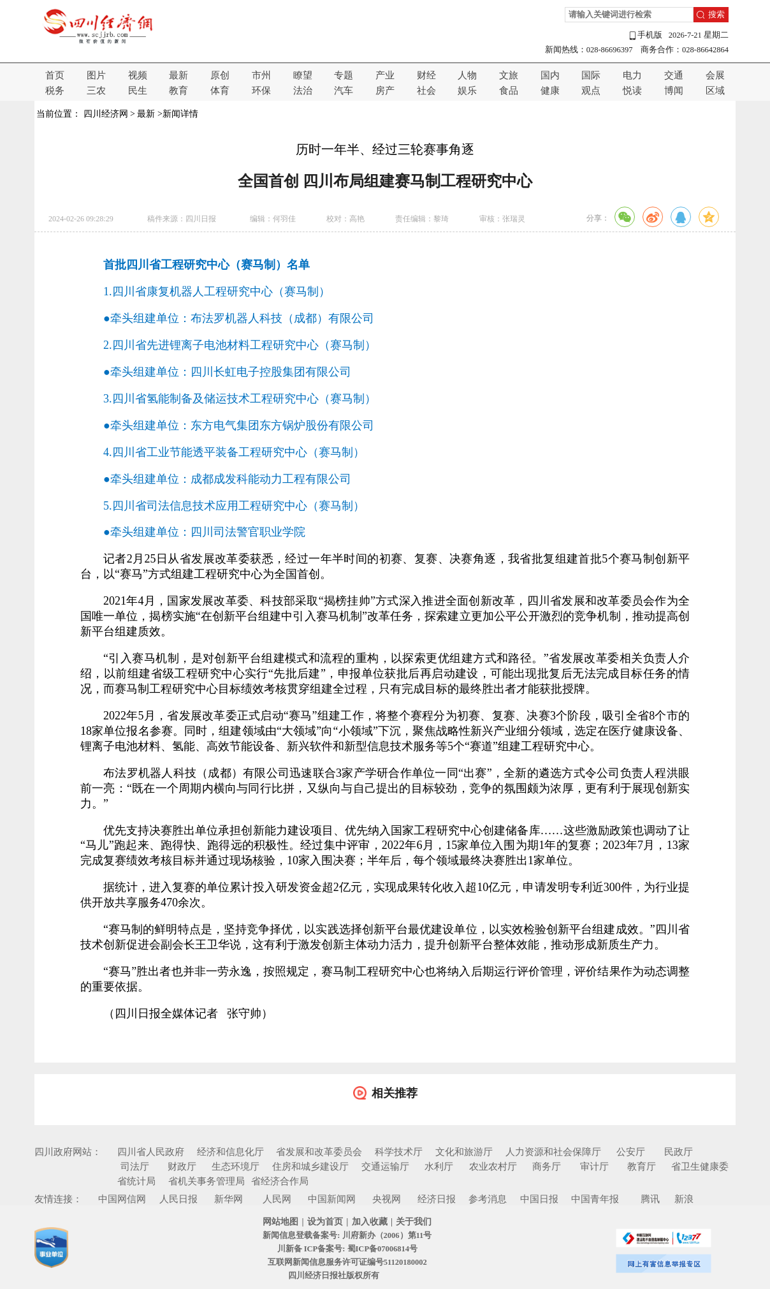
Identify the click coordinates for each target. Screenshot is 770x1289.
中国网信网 (122, 1199)
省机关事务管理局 (206, 1181)
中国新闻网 (332, 1199)
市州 (261, 75)
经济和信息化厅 (230, 1152)
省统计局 (136, 1181)
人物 (467, 75)
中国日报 (539, 1199)
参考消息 (488, 1199)
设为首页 (325, 1221)
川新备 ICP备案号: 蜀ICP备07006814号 (347, 1248)
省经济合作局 (280, 1181)
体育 (219, 90)
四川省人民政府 (150, 1152)
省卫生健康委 (700, 1166)
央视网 (386, 1199)
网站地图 (280, 1221)
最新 (178, 75)
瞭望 (302, 75)
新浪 (684, 1199)
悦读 (632, 90)
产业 (385, 75)
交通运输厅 (385, 1166)
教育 (178, 90)
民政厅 (678, 1152)
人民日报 (178, 1199)
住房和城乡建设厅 (310, 1166)
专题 (343, 75)
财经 (426, 75)
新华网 (228, 1199)
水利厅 (439, 1166)
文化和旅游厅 (464, 1152)
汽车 (343, 90)
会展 (715, 75)
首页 (54, 75)
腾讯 (650, 1199)
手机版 (645, 35)
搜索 (716, 14)
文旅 (508, 75)
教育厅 (641, 1166)
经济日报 (437, 1199)
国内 (550, 75)
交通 (673, 75)
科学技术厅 (399, 1152)
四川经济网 (106, 114)
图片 (96, 75)
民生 (137, 90)
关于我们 (414, 1221)
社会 (426, 90)
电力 (632, 75)
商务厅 (546, 1166)
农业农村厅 (493, 1166)
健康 (550, 90)
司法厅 (134, 1166)
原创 (219, 75)
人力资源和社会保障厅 (553, 1152)
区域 (715, 90)
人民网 (277, 1199)
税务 (54, 90)
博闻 (673, 90)
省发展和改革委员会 (319, 1152)
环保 (261, 90)
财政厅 (182, 1166)
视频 (137, 75)
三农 (96, 90)
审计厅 (594, 1166)
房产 (385, 90)
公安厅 (630, 1152)
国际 (590, 75)
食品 (508, 90)
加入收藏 (370, 1221)
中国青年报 (595, 1199)
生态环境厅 (235, 1166)
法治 (302, 90)
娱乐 (467, 90)
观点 (590, 90)
